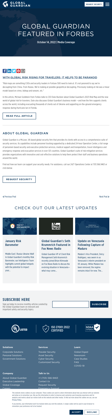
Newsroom (79, 355)
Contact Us (44, 381)
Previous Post (9, 197)
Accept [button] (76, 412)
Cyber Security (46, 359)
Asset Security (45, 355)
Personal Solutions (12, 355)
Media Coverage (66, 42)
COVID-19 (79, 366)
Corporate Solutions (13, 352)
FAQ (76, 362)
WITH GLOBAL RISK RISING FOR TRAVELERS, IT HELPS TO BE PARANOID (50, 77)
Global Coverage (11, 385)
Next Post (104, 197)
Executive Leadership (14, 381)
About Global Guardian (15, 378)
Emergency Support (48, 388)
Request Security (94, 4)
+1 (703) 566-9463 (48, 378)
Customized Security (49, 362)
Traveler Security (46, 352)
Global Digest (81, 352)
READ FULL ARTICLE (19, 116)
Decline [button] (92, 412)
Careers (6, 388)
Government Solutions (14, 359)
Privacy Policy (16, 400)
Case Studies (80, 359)
